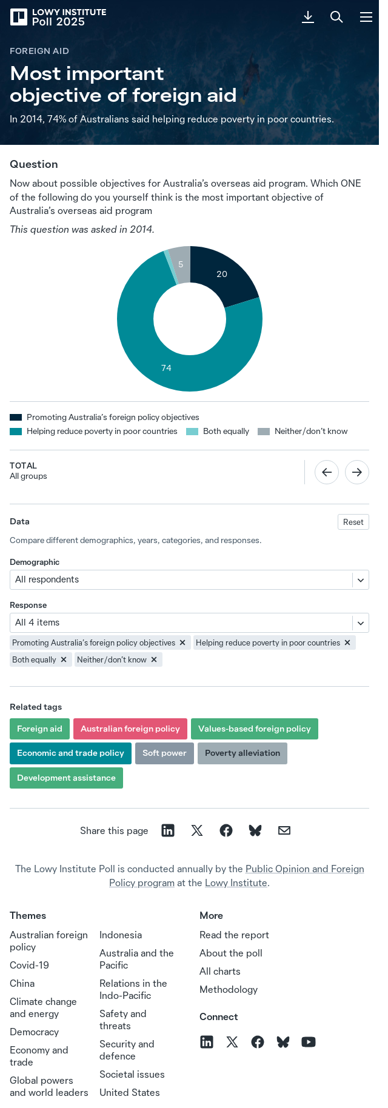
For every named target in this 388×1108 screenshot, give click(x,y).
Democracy (34, 1032)
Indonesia (120, 935)
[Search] (337, 17)
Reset (353, 522)
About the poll (231, 953)
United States (129, 1092)
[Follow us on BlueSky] (283, 1042)
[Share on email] (284, 830)
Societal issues (132, 1074)
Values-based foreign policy (254, 728)
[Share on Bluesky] (255, 830)
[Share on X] (197, 830)
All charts (220, 971)
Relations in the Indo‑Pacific (133, 989)
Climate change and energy (43, 1007)
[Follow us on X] (232, 1042)
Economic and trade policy (70, 752)
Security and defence (127, 1050)
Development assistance (66, 777)
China (22, 983)
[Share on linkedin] (168, 830)
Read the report (234, 935)
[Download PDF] (308, 17)
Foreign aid (39, 50)
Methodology (228, 989)
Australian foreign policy (130, 728)
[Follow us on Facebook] (258, 1042)
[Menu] (366, 17)
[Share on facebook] (226, 830)
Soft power (164, 752)
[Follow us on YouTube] (308, 1042)
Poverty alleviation (242, 752)
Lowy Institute (236, 882)
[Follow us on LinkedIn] (207, 1042)
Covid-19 (29, 965)
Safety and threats (123, 1019)
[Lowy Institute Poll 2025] (57, 17)
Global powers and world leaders (49, 1086)
